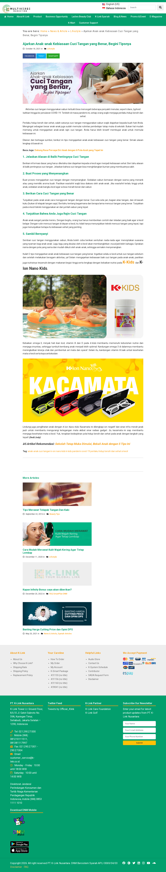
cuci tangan (44, 451)
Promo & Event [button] (139, 16)
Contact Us (93, 663)
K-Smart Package (59, 671)
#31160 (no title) (59, 683)
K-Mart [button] (72, 23)
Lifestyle (75, 31)
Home (10, 16)
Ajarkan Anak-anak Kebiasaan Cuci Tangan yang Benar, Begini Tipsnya (77, 44)
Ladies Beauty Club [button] (82, 16)
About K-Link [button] (23, 16)
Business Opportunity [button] (57, 16)
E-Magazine (156, 16)
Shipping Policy (20, 671)
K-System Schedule (98, 667)
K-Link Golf (91, 712)
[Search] (142, 7)
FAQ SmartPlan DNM (58, 594)
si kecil (125, 451)
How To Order (57, 659)
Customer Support (88, 23)
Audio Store (94, 659)
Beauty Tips (55, 514)
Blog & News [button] (120, 16)
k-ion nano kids (58, 451)
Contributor (94, 671)
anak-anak (33, 451)
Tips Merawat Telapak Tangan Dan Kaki (46, 509)
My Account (56, 667)
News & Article (58, 31)
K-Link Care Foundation (98, 709)
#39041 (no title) (59, 687)
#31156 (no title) (59, 679)
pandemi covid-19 (81, 451)
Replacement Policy (23, 675)
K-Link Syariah (103, 16)
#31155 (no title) (59, 675)
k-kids (69, 451)
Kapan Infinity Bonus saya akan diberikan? (47, 589)
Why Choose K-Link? (23, 663)
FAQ (26, 866)
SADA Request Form (98, 675)
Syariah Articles (65, 634)
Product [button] (38, 16)
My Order (55, 663)
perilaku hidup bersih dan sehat (105, 451)
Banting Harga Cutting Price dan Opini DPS (48, 629)
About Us (17, 659)
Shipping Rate (20, 667)
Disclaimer (93, 679)
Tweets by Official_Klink (61, 709)
